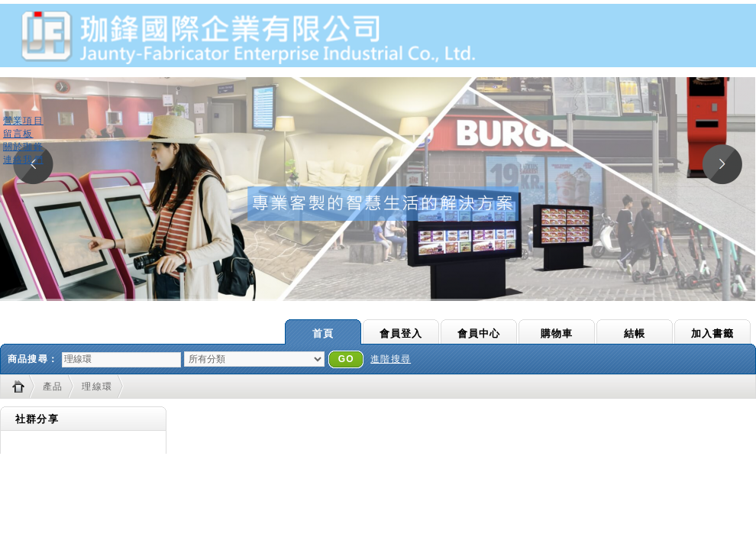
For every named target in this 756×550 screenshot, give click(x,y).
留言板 (18, 133)
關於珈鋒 (23, 146)
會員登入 (401, 333)
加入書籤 (713, 333)
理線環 (97, 386)
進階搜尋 (390, 359)
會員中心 (479, 333)
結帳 (634, 333)
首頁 (323, 333)
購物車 (557, 333)
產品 (53, 386)
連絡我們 (23, 159)
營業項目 (23, 120)
